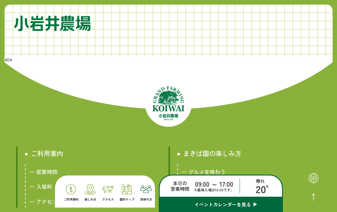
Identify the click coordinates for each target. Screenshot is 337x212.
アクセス (108, 193)
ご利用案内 (71, 192)
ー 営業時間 (43, 171)
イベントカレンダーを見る (222, 204)
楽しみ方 (90, 192)
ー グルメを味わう (204, 171)
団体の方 (146, 193)
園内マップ (127, 192)
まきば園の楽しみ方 (212, 153)
